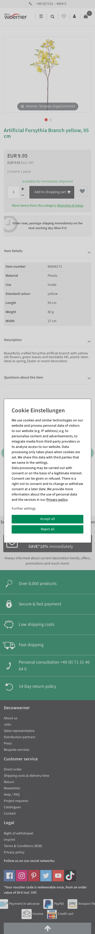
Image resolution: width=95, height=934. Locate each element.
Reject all (47, 529)
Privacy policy (57, 499)
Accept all (47, 518)
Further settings (24, 508)
